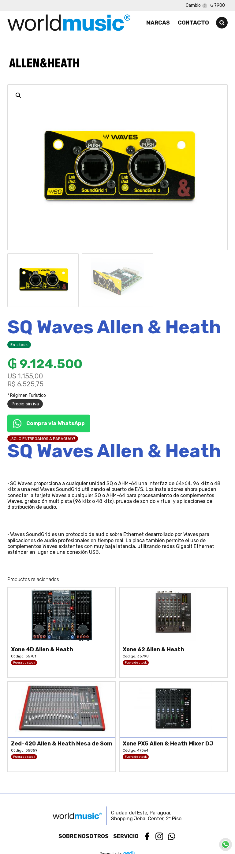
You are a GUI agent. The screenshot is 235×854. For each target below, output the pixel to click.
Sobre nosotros (83, 836)
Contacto (193, 22)
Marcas (158, 22)
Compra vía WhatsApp (49, 423)
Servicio (126, 836)
